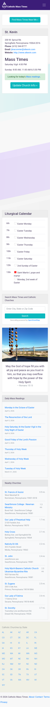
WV (27, 680)
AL (3, 632)
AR (27, 632)
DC (27, 638)
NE (19, 659)
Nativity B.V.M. (12, 544)
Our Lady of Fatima (14, 596)
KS (11, 648)
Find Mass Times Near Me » (25, 19)
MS (35, 653)
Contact (39, 697)
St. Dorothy (10, 608)
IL (27, 643)
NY (19, 664)
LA (27, 648)
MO (3, 659)
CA (35, 632)
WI (35, 680)
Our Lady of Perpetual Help (17, 519)
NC (27, 664)
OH (3, 669)
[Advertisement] (25, 121)
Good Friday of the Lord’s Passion (21, 439)
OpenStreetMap (34, 320)
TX (27, 674)
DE (19, 638)
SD (11, 674)
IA (3, 648)
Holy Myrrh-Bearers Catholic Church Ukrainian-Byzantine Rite (22, 570)
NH (35, 659)
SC (3, 674)
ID (19, 643)
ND (35, 664)
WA (19, 680)
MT (11, 659)
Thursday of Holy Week (16, 449)
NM (11, 664)
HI (11, 643)
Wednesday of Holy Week (17, 459)
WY (3, 685)
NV (27, 659)
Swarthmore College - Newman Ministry (19, 506)
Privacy (3, 702)
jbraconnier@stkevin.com (23, 49)
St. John (9, 556)
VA (11, 680)
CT (11, 638)
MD (3, 653)
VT (3, 680)
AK (11, 632)
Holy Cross (10, 532)
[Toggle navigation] (44, 5)
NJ (3, 664)
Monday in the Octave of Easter (19, 407)
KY (19, 648)
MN (27, 653)
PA (27, 669)
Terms (47, 697)
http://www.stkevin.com (25, 52)
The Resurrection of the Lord (18, 417)
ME (35, 648)
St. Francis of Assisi (14, 492)
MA (11, 653)
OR (19, 669)
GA (3, 643)
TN (19, 674)
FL (35, 638)
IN (35, 643)
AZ (19, 632)
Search (25, 316)
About (32, 697)
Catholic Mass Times (14, 5)
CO (3, 638)
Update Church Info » (25, 85)
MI (19, 653)
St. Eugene (10, 583)
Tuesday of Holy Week (15, 468)
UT (35, 674)
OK (11, 669)
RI (35, 669)
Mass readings (33, 76)
